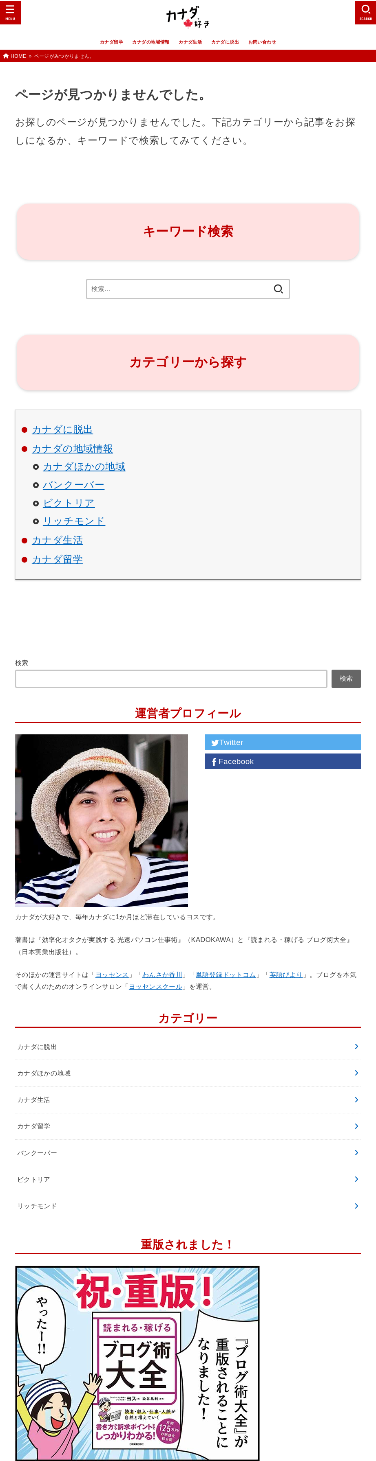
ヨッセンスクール (155, 986)
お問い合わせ (262, 41)
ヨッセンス (112, 974)
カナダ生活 (190, 41)
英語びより (286, 974)
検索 (22, 662)
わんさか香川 (162, 974)
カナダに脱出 (225, 41)
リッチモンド (74, 521)
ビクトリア (69, 503)
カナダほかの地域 (84, 466)
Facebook (231, 761)
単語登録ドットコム (226, 974)
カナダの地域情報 (150, 41)
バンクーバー (74, 485)
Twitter (226, 742)
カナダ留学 (111, 41)
